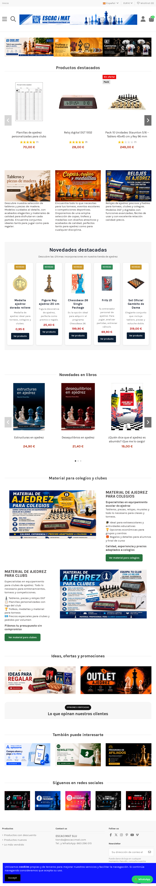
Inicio (5, 3)
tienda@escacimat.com (71, 839)
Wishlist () (145, 3)
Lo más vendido (14, 844)
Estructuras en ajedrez (29, 437)
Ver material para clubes (22, 637)
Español (111, 3)
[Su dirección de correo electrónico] (127, 852)
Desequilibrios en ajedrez (78, 437)
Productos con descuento (20, 835)
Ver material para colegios (124, 557)
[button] (8, 120)
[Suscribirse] (149, 852)
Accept (12, 877)
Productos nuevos (15, 839)
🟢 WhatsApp (142, 879)
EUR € (128, 3)
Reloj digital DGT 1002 (78, 132)
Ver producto (20, 336)
